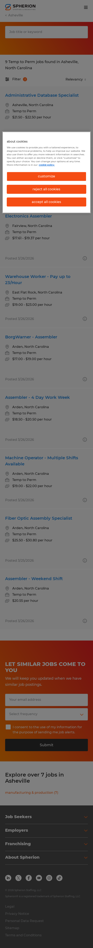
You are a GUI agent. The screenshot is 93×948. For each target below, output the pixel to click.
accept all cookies (46, 202)
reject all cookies (46, 189)
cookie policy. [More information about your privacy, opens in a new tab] (47, 164)
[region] (46, 172)
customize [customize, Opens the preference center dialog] (46, 176)
